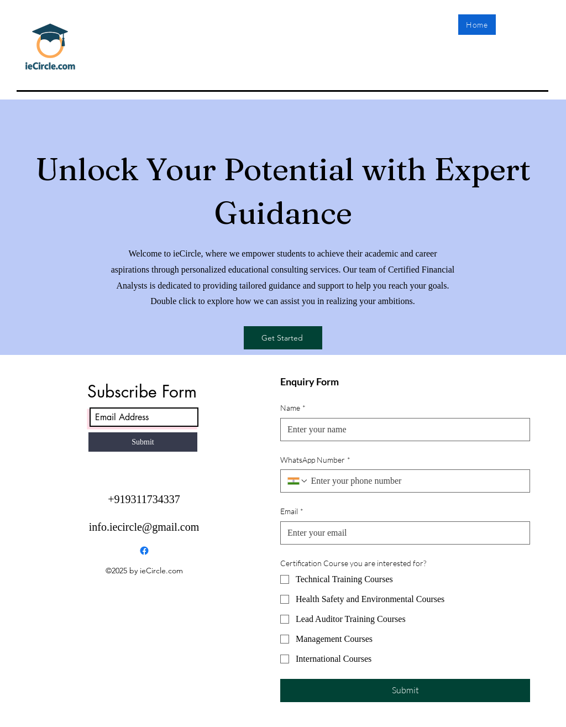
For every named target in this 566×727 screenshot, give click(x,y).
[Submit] (142, 442)
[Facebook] (144, 550)
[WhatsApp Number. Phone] (415, 481)
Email (291, 511)
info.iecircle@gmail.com (144, 527)
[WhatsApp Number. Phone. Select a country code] (297, 481)
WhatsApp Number (315, 460)
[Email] (402, 533)
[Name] (402, 430)
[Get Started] (283, 337)
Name (293, 408)
